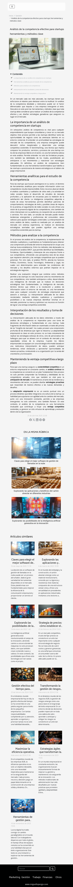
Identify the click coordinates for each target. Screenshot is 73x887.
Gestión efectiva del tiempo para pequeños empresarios (23, 690)
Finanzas (47, 877)
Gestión (19, 16)
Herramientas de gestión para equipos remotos (22, 819)
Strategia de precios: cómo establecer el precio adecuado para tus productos (50, 627)
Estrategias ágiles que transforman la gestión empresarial (50, 751)
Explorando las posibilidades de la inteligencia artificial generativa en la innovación (36, 522)
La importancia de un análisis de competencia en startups (32, 78)
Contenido (17, 74)
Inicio (11, 16)
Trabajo (36, 877)
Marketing (14, 877)
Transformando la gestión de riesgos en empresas (50, 688)
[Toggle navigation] (12, 6)
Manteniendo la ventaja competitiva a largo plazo (30, 93)
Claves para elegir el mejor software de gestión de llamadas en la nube (36, 462)
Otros (58, 877)
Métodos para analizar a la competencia (27, 86)
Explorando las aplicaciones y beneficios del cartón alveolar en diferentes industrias (36, 492)
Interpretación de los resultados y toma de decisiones (31, 89)
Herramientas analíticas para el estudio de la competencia (33, 82)
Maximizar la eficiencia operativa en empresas (23, 751)
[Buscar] (34, 868)
